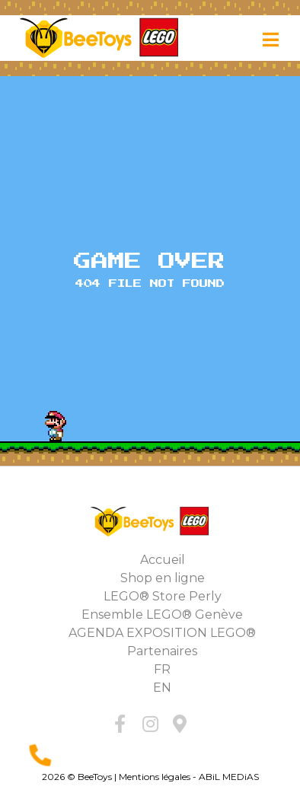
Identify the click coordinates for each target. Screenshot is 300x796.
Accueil (162, 559)
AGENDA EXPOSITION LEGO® (162, 633)
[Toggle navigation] (271, 40)
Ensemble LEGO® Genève (162, 614)
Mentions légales (154, 776)
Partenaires (162, 651)
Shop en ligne (162, 578)
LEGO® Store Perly (163, 596)
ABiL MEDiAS (229, 776)
